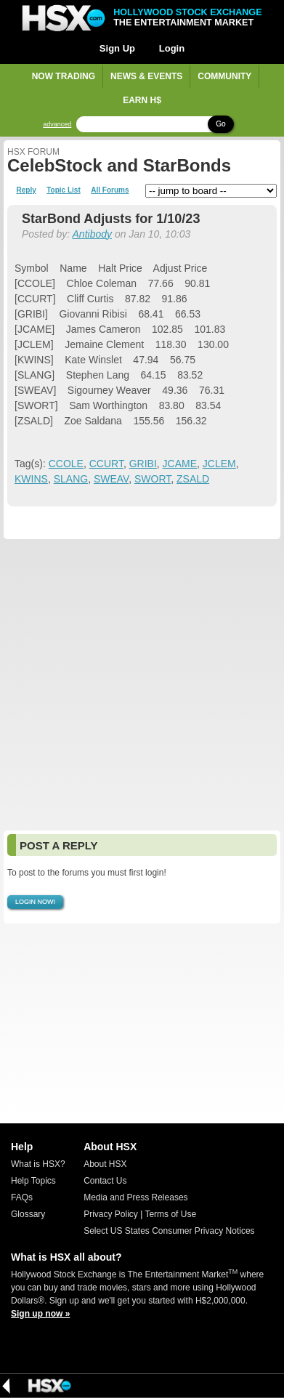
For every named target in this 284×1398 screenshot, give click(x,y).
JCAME (180, 463)
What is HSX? (38, 1164)
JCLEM (219, 463)
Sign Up (117, 48)
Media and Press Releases (135, 1197)
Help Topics (33, 1181)
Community (224, 76)
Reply (26, 190)
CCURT (106, 463)
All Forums (110, 190)
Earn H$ (142, 100)
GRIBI (143, 463)
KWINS (31, 479)
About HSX (105, 1164)
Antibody (92, 234)
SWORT (152, 479)
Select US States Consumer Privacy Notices (169, 1231)
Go (220, 124)
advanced (57, 124)
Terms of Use (170, 1214)
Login (171, 48)
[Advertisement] (142, 685)
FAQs (22, 1197)
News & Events (146, 76)
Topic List (63, 190)
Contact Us (105, 1181)
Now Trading (63, 76)
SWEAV (111, 479)
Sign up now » (40, 1314)
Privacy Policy (111, 1214)
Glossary (28, 1214)
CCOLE (66, 463)
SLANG (71, 479)
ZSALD (193, 479)
